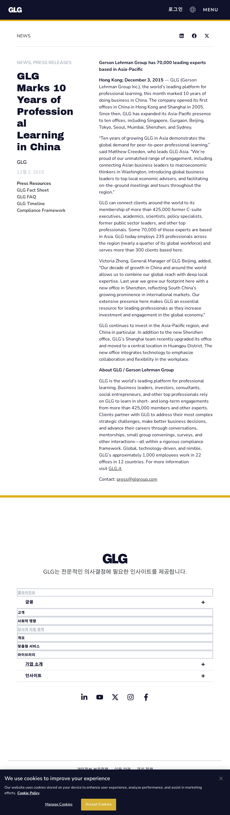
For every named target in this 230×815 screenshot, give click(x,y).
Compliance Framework (41, 210)
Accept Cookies (99, 804)
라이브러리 (26, 655)
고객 (21, 612)
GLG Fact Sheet (33, 190)
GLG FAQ (26, 197)
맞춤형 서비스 (29, 646)
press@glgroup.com (137, 479)
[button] (181, 35)
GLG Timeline (31, 204)
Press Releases (52, 63)
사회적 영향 (27, 621)
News (24, 63)
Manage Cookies (59, 804)
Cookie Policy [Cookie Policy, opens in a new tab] (28, 793)
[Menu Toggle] (211, 10)
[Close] (221, 778)
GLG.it (115, 469)
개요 (21, 638)
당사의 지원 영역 (31, 629)
